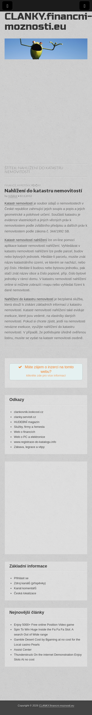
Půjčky (36, 185)
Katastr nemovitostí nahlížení (26, 240)
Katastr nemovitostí (19, 203)
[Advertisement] (43, 116)
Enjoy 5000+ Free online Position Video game (44, 624)
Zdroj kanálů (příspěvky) (30, 583)
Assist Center (23, 649)
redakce (12, 196)
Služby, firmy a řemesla (29, 426)
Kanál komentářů (25, 588)
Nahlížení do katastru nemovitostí (43, 191)
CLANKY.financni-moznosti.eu (48, 21)
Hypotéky (23, 185)
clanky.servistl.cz (25, 417)
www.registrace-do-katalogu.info (35, 442)
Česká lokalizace (25, 593)
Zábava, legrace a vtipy (29, 447)
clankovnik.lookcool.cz (28, 412)
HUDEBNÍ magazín (27, 422)
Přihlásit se (21, 578)
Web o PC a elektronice (29, 437)
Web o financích (24, 432)
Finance (10, 185)
